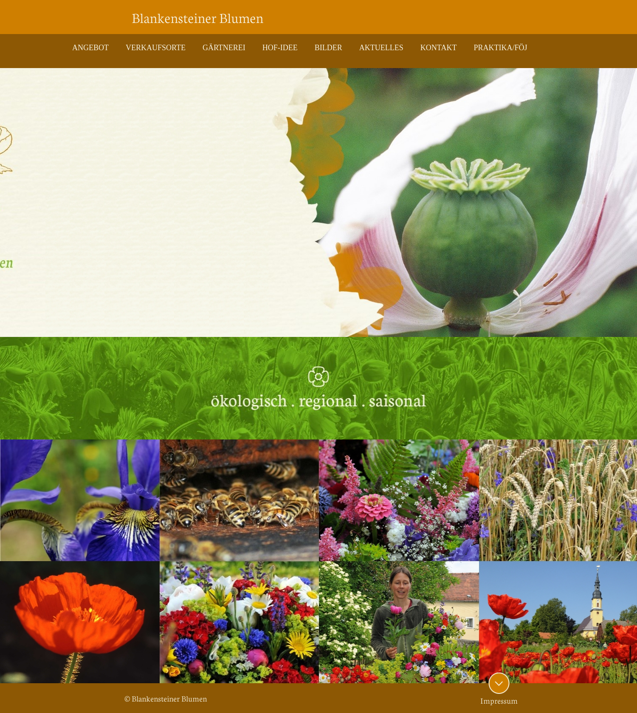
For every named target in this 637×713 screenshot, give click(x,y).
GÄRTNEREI (224, 47)
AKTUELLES (381, 47)
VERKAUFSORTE (156, 47)
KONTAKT (438, 47)
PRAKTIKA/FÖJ (500, 47)
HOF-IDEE (280, 47)
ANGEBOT (90, 47)
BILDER (328, 47)
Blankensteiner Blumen (197, 17)
